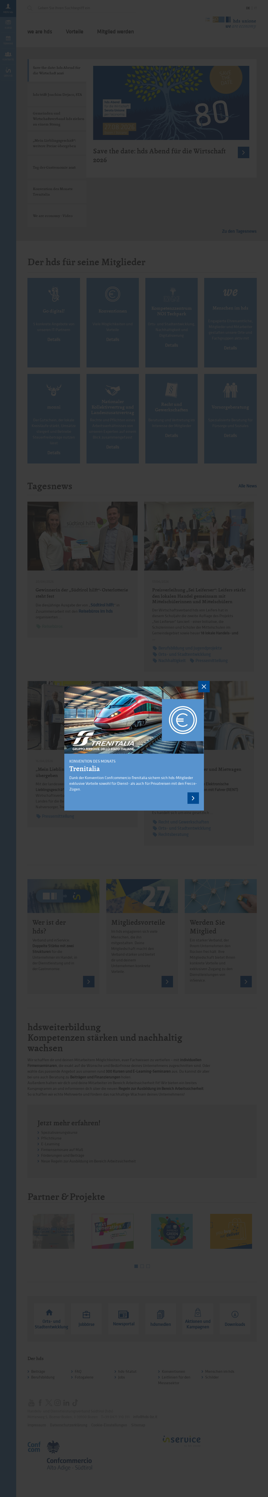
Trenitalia (84, 768)
